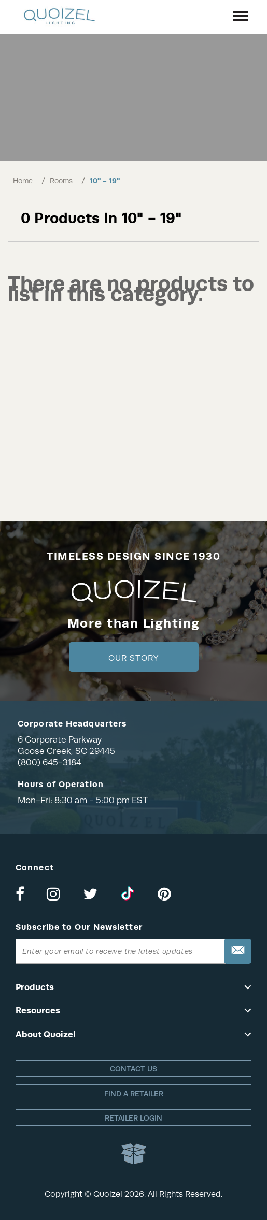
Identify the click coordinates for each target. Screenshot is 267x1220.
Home (23, 181)
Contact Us (133, 1069)
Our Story (133, 658)
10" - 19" (105, 181)
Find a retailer (133, 1094)
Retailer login (133, 1118)
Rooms (61, 181)
